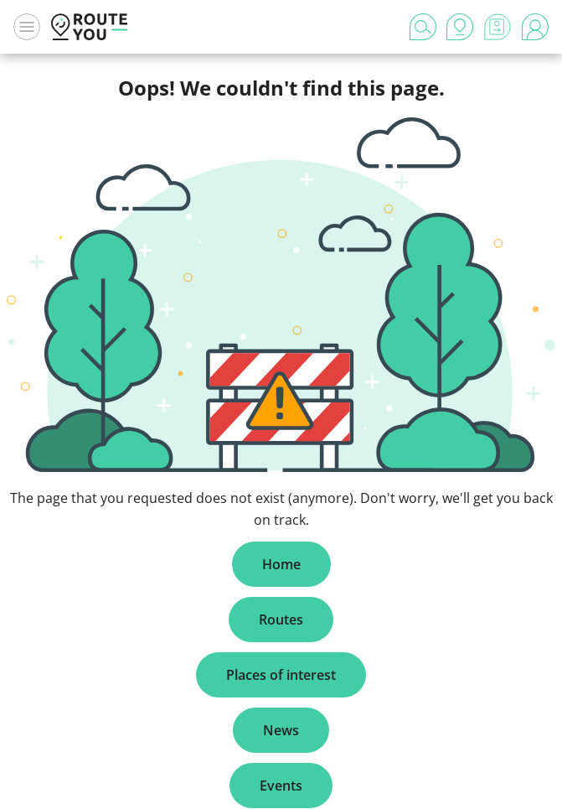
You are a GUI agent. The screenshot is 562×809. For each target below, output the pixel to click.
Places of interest (281, 675)
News (281, 730)
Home (281, 564)
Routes (281, 619)
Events (281, 785)
